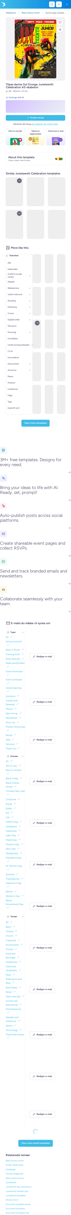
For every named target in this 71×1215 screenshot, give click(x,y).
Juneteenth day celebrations (19, 1187)
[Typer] (23, 632)
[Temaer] (23, 916)
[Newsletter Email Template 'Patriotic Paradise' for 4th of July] (45, 983)
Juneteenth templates (16, 1195)
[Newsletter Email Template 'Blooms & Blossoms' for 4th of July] (45, 1025)
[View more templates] (35, 423)
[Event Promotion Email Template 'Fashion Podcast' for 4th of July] (45, 1108)
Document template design (18, 1204)
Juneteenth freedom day (17, 1191)
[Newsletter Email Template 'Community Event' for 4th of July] (45, 858)
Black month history (15, 1178)
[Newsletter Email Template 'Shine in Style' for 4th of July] (45, 941)
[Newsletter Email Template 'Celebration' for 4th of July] (45, 650)
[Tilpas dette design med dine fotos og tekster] (35, 49)
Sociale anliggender (15, 1174)
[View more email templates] (35, 1143)
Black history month (15, 1160)
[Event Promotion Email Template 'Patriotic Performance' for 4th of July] (45, 1066)
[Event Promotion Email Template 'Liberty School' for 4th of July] (45, 900)
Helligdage (10, 1169)
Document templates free (17, 1213)
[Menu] (67, 4)
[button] (60, 22)
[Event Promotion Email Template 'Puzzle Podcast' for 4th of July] (45, 733)
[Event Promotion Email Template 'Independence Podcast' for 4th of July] (45, 692)
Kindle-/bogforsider (15, 1165)
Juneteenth (11, 1182)
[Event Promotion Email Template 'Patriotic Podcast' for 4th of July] (45, 817)
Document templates (15, 1208)
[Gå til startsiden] (3, 4)
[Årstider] (23, 756)
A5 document (12, 1200)
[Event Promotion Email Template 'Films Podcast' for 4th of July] (45, 775)
